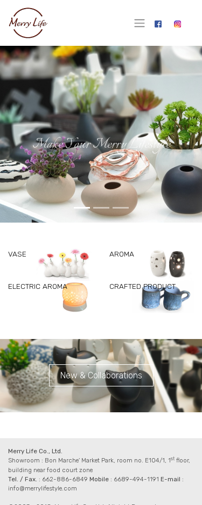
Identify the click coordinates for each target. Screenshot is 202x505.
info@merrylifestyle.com (42, 488)
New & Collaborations (101, 375)
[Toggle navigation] (139, 23)
